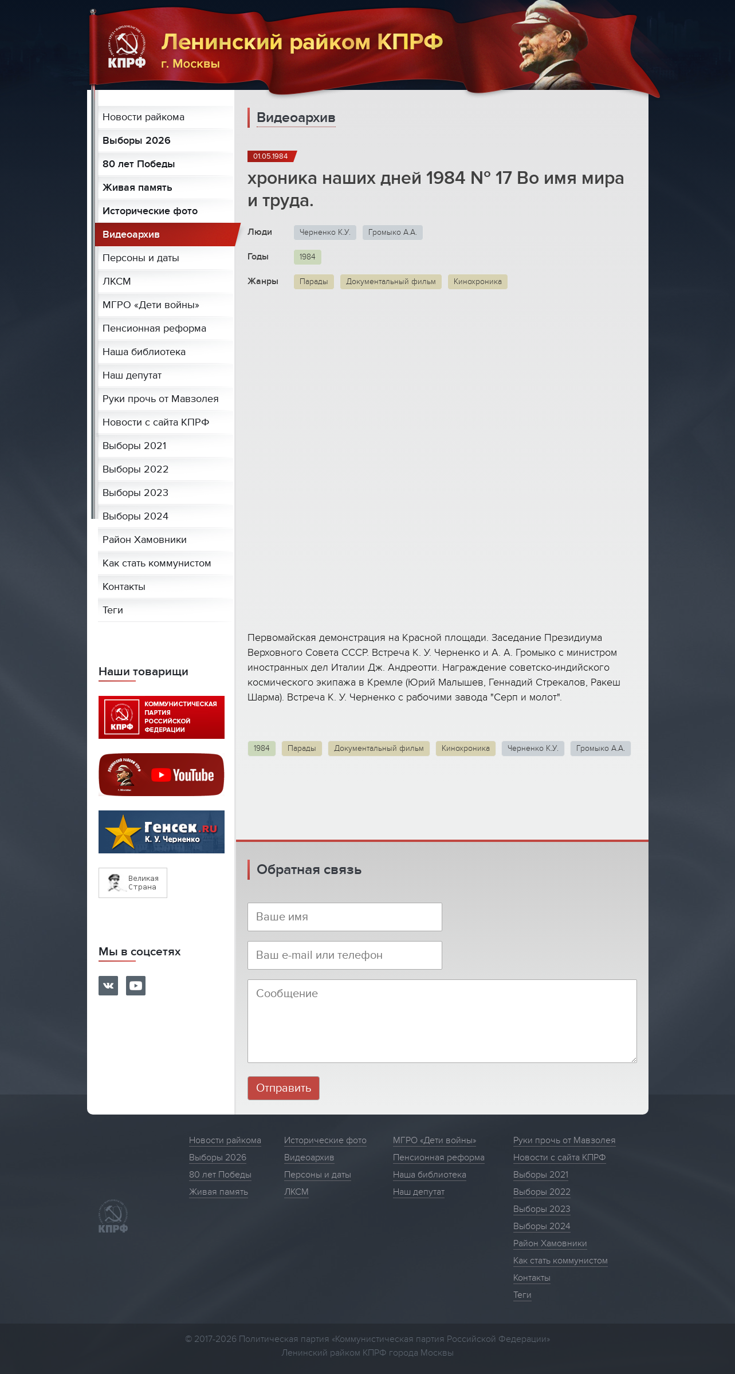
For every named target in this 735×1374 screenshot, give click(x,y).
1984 (308, 257)
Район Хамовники (145, 540)
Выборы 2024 (135, 516)
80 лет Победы (139, 164)
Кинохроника (478, 281)
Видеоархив (131, 235)
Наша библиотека (144, 352)
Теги (113, 610)
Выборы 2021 (134, 446)
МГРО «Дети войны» (151, 305)
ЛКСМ (117, 281)
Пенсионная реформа (154, 328)
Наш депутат (132, 375)
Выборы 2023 (135, 493)
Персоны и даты (141, 258)
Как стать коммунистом (157, 563)
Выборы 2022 (136, 469)
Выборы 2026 (137, 141)
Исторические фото (150, 211)
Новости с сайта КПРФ (156, 422)
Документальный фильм (391, 281)
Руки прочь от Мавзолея (161, 399)
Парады (314, 281)
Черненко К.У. (325, 232)
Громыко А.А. (392, 232)
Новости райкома (143, 117)
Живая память (137, 188)
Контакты (124, 587)
